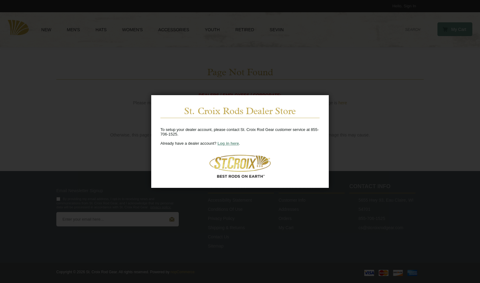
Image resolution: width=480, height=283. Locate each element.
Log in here (228, 143)
